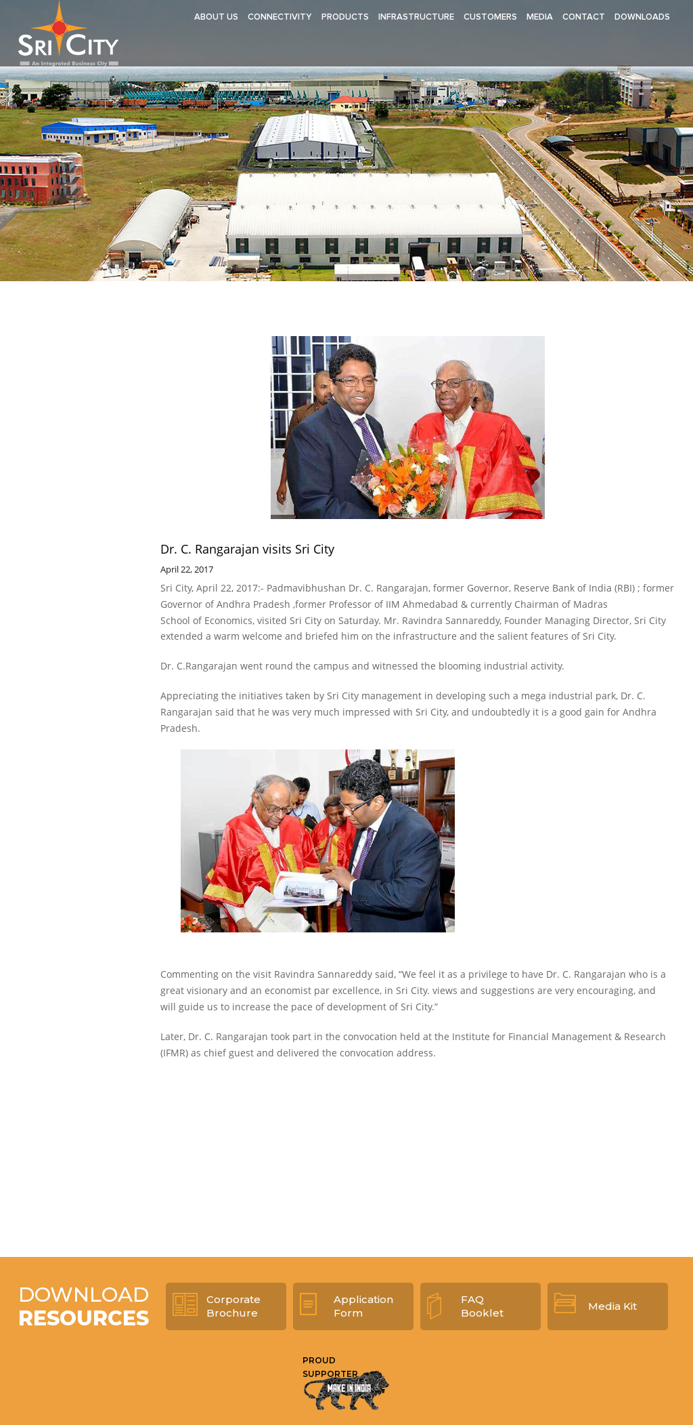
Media (540, 17)
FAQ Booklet (482, 1306)
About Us (216, 17)
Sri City (68, 33)
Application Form (363, 1306)
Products (345, 17)
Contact (583, 17)
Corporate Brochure (233, 1306)
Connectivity (280, 17)
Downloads (642, 17)
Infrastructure (416, 17)
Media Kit (612, 1306)
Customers (490, 17)
